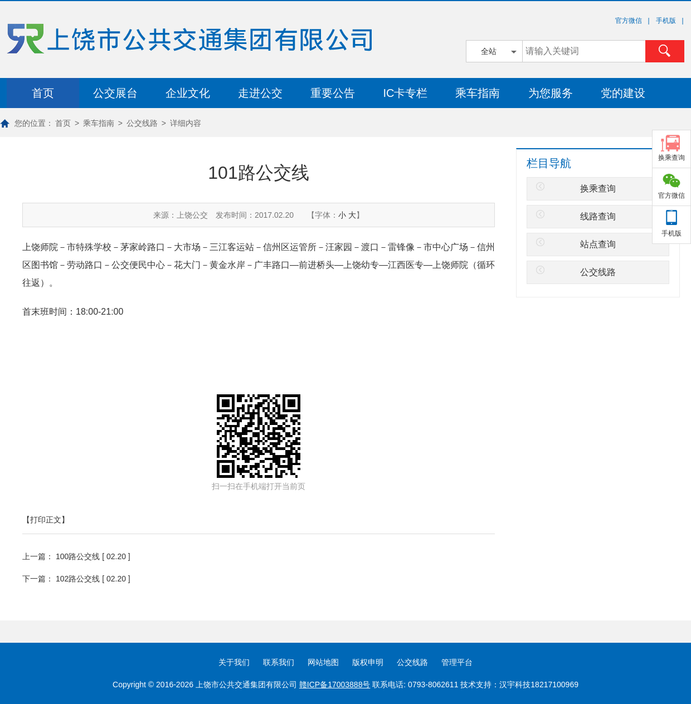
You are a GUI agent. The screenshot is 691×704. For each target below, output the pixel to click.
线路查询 (598, 216)
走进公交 (260, 93)
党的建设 (623, 93)
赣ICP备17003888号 (335, 684)
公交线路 (142, 123)
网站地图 (323, 662)
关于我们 (234, 662)
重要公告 (332, 93)
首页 (43, 93)
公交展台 (115, 93)
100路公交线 (78, 556)
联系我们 (278, 662)
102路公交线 (78, 578)
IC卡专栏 (405, 93)
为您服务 (550, 93)
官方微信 (671, 195)
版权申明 (367, 662)
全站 (489, 51)
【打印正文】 (45, 519)
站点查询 (598, 244)
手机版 (671, 233)
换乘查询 (598, 188)
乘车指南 (477, 93)
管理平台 (457, 662)
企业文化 (188, 93)
